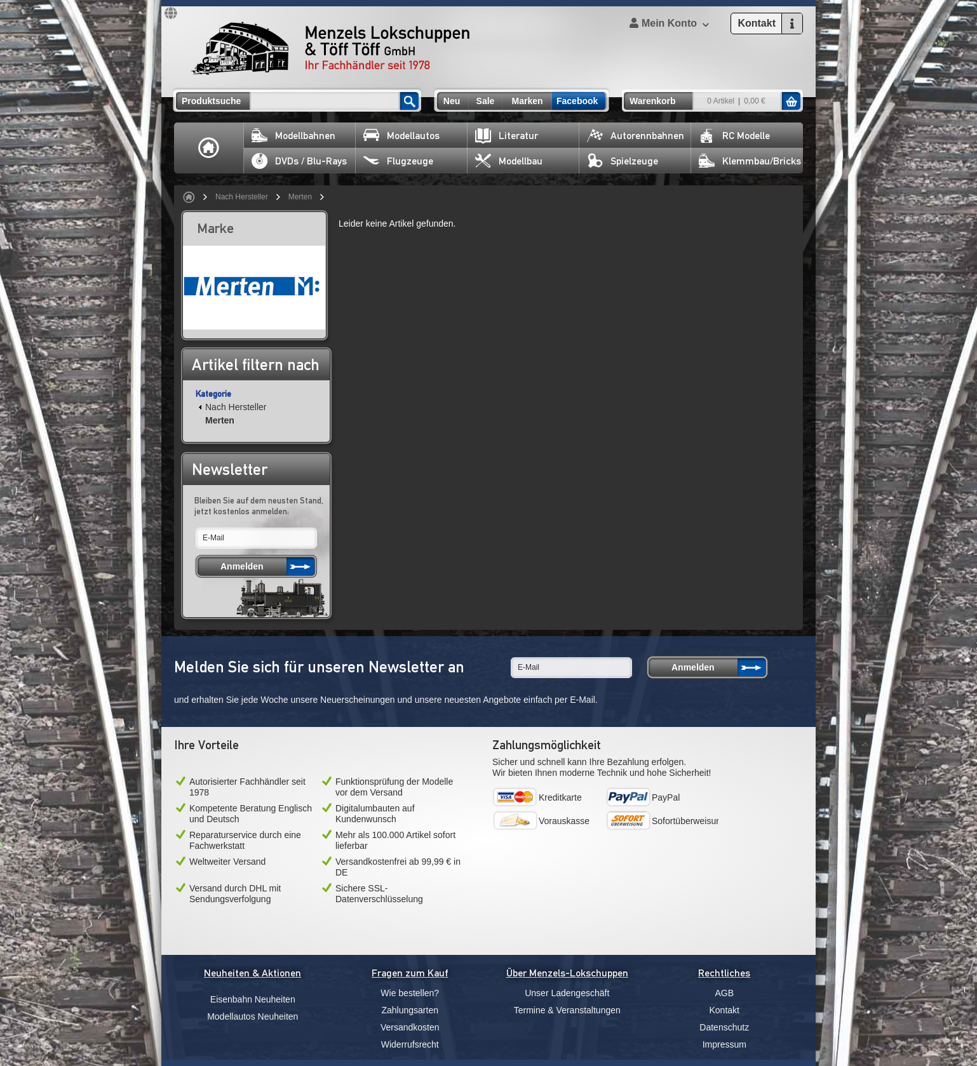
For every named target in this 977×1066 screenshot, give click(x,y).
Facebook (577, 101)
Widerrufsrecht (410, 1044)
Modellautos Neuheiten (252, 1016)
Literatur (506, 135)
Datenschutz (724, 1027)
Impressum (724, 1044)
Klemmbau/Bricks (750, 161)
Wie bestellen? (410, 993)
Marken (526, 101)
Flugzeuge (398, 161)
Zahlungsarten (409, 1010)
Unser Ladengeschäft (567, 993)
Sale (485, 101)
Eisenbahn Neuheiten (252, 999)
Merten (300, 196)
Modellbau (508, 161)
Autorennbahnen (635, 135)
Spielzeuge (622, 161)
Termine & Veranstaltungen (567, 1010)
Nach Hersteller (241, 196)
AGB (724, 993)
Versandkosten (410, 1027)
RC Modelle (734, 135)
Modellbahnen (293, 135)
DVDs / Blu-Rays (299, 161)
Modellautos (401, 135)
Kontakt (724, 1010)
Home (209, 148)
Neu (451, 101)
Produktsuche (211, 101)
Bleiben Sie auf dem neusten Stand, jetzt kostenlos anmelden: (258, 505)
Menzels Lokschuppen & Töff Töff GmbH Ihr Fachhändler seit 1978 (330, 48)
